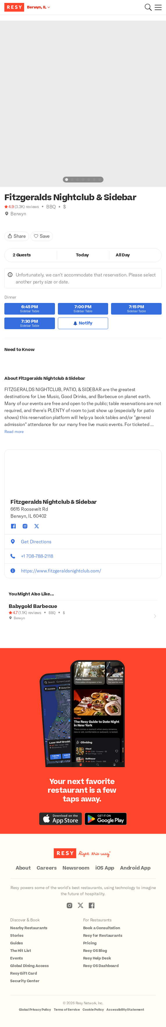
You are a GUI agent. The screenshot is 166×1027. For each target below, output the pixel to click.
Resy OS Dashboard (101, 966)
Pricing (90, 943)
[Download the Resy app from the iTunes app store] (60, 819)
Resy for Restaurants (102, 935)
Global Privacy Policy (35, 1010)
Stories (17, 935)
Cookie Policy (93, 1010)
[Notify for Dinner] (83, 323)
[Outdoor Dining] (11, 625)
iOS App (104, 868)
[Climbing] (12, 221)
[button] (148, 7)
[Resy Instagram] (69, 905)
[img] (6, 213)
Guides (16, 943)
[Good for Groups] (17, 625)
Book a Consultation (101, 928)
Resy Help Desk (97, 958)
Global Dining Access (29, 966)
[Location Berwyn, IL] (38, 7)
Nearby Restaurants (28, 928)
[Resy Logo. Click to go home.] (15, 7)
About (23, 868)
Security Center (25, 981)
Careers (47, 868)
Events (16, 958)
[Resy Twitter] (80, 905)
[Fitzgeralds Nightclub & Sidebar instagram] (25, 526)
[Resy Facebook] (91, 905)
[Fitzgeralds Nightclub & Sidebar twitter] (37, 526)
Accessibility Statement (125, 1010)
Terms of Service (67, 1010)
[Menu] (157, 7)
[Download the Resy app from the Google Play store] (105, 819)
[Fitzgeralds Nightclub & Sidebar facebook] (13, 526)
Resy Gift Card (23, 973)
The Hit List (20, 950)
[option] (83, 104)
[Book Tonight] (6, 221)
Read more (14, 431)
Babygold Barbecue (33, 606)
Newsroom (76, 868)
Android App (135, 868)
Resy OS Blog (95, 950)
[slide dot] (66, 179)
